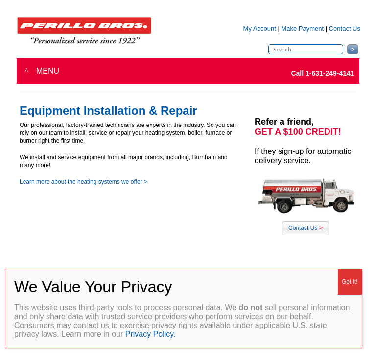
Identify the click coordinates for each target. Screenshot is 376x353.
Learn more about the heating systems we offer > (83, 181)
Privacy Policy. (150, 334)
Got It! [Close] (350, 281)
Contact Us (305, 228)
